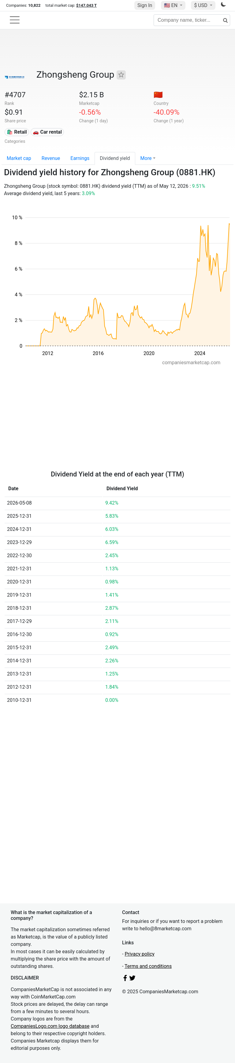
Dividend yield (115, 158)
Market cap (19, 158)
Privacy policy (140, 954)
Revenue (51, 158)
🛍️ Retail (17, 132)
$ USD (201, 5)
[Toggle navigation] (14, 20)
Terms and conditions (148, 966)
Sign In (144, 5)
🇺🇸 (171, 5)
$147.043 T (86, 5)
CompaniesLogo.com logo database (50, 1026)
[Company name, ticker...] (192, 20)
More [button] (146, 158)
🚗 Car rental (47, 132)
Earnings (79, 158)
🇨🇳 (158, 95)
